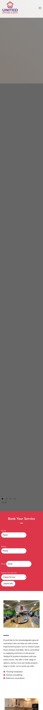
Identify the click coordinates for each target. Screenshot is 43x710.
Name (13, 533)
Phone (13, 549)
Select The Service (13, 574)
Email (16, 564)
